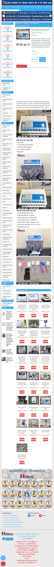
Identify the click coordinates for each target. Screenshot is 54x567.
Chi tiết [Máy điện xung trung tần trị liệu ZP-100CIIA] (34, 440)
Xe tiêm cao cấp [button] (7, 193)
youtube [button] (42, 515)
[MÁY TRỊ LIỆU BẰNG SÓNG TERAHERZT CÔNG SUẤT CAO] (45, 324)
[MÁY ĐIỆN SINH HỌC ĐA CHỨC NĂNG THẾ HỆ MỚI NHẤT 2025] (45, 350)
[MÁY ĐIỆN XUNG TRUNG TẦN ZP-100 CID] (22, 376)
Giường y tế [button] (6, 241)
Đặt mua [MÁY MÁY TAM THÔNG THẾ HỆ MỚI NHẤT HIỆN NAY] (46, 314)
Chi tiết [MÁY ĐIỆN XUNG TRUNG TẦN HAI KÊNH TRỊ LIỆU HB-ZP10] (23, 316)
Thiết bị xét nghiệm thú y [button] (7, 100)
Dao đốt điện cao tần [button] (7, 183)
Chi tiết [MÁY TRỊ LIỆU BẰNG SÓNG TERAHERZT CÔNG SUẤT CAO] (46, 342)
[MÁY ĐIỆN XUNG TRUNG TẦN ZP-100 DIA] (33, 376)
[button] (20, 10)
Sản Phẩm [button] (26, 7)
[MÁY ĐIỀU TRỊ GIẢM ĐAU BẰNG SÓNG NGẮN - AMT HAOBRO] (22, 324)
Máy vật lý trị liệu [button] (7, 199)
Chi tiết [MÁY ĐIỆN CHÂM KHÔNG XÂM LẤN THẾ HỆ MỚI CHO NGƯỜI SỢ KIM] (34, 342)
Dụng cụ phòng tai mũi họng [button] (7, 135)
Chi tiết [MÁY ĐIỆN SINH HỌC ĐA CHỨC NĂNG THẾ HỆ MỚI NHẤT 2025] (46, 368)
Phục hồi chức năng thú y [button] (6, 119)
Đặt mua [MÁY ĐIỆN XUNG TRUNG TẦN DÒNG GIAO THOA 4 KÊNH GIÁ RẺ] (34, 314)
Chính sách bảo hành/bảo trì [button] (10, 515)
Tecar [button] (4, 201)
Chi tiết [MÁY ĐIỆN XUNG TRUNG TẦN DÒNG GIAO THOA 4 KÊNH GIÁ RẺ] (34, 316)
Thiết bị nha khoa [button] (7, 187)
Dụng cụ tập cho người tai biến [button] (7, 252)
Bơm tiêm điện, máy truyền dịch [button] (7, 149)
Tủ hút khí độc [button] (6, 293)
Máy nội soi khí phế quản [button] (6, 167)
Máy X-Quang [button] (6, 280)
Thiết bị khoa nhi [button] (7, 269)
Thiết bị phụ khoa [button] (7, 175)
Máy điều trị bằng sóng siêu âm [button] (7, 238)
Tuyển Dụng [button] (47, 7)
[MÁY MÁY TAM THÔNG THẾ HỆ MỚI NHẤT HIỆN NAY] (45, 298)
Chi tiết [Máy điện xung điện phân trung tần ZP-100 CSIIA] (23, 440)
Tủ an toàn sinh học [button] (7, 287)
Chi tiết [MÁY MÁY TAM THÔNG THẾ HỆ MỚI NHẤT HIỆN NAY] (46, 316)
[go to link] (27, 2)
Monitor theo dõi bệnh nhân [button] (7, 179)
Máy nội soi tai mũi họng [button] (7, 230)
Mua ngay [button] (34, 59)
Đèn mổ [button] (5, 207)
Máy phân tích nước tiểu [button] (6, 88)
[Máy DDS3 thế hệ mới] (22, 400)
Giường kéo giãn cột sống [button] (7, 226)
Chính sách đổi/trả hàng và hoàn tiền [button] (12, 524)
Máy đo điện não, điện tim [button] (7, 144)
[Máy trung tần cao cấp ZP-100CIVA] (45, 423)
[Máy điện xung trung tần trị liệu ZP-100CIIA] (33, 423)
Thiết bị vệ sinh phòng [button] (6, 297)
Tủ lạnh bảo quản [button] (7, 259)
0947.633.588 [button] (7, 31)
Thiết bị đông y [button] (6, 234)
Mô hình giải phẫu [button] (7, 249)
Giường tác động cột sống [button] (7, 245)
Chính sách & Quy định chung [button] (11, 517)
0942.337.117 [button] (7, 67)
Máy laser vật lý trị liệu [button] (7, 140)
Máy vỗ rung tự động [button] (6, 162)
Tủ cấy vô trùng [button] (7, 290)
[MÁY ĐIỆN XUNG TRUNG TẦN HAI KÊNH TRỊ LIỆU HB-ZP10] (22, 298)
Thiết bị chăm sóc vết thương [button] (7, 304)
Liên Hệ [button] (39, 7)
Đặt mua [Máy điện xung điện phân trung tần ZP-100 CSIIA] (23, 438)
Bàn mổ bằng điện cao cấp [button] (7, 214)
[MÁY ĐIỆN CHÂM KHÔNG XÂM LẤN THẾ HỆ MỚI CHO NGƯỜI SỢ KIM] (33, 324)
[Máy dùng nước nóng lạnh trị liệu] (33, 400)
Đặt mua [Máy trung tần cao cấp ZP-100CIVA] (46, 438)
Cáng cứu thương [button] (7, 217)
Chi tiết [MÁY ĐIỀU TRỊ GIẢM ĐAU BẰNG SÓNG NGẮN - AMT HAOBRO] (23, 342)
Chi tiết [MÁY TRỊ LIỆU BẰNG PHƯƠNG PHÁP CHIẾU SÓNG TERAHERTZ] (34, 368)
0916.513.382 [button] (7, 77)
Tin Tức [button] (33, 7)
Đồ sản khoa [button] (6, 210)
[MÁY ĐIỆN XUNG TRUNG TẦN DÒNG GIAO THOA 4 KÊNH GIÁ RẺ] (33, 298)
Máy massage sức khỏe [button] (7, 221)
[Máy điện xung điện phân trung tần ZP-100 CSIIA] (22, 423)
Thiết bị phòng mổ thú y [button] (7, 104)
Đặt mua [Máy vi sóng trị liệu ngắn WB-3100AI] (23, 461)
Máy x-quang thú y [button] (7, 115)
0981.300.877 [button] (7, 51)
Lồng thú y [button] (5, 113)
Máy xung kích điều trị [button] (6, 158)
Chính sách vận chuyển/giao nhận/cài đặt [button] (13, 522)
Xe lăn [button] (4, 196)
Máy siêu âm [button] (6, 190)
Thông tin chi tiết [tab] (22, 66)
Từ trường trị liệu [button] (7, 204)
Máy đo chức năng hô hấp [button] (7, 266)
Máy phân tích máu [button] (6, 84)
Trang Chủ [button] (6, 7)
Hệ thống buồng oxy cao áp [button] (7, 153)
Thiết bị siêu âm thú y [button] (7, 95)
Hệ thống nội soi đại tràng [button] (7, 171)
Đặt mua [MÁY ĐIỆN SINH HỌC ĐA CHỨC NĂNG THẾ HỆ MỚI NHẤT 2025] (46, 366)
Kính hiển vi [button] (6, 256)
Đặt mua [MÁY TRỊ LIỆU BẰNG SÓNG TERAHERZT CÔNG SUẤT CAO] (46, 340)
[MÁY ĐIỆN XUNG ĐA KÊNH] (45, 400)
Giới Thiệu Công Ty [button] (17, 7)
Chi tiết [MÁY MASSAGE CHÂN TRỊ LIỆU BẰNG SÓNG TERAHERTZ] (23, 368)
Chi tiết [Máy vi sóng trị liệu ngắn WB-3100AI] (23, 463)
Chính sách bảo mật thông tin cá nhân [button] (13, 526)
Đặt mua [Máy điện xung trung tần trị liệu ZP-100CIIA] (34, 438)
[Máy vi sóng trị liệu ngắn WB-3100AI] (22, 448)
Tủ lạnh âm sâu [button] (7, 262)
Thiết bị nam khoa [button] (7, 272)
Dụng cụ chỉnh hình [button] (6, 131)
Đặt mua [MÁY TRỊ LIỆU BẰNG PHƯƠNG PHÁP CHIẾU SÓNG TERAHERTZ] (34, 366)
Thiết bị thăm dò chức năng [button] (7, 276)
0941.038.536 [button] (7, 41)
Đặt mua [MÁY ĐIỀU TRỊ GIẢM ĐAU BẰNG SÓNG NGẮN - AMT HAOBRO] (23, 340)
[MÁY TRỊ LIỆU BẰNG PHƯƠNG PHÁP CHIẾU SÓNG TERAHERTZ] (33, 350)
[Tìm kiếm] (18, 10)
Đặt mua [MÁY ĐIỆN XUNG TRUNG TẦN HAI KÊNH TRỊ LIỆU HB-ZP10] (23, 314)
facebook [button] (31, 515)
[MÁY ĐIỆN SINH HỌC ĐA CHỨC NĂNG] (45, 376)
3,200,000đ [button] (34, 35)
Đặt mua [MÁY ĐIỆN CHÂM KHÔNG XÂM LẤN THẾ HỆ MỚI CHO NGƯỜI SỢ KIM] (34, 340)
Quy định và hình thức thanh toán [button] (12, 520)
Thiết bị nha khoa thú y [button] (7, 109)
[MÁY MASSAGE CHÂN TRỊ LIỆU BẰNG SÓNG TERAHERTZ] (22, 350)
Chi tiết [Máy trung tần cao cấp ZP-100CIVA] (46, 440)
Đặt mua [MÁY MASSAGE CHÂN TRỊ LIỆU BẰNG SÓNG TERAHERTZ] (23, 366)
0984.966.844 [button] (7, 59)
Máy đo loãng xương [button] (6, 126)
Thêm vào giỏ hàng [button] (42, 59)
